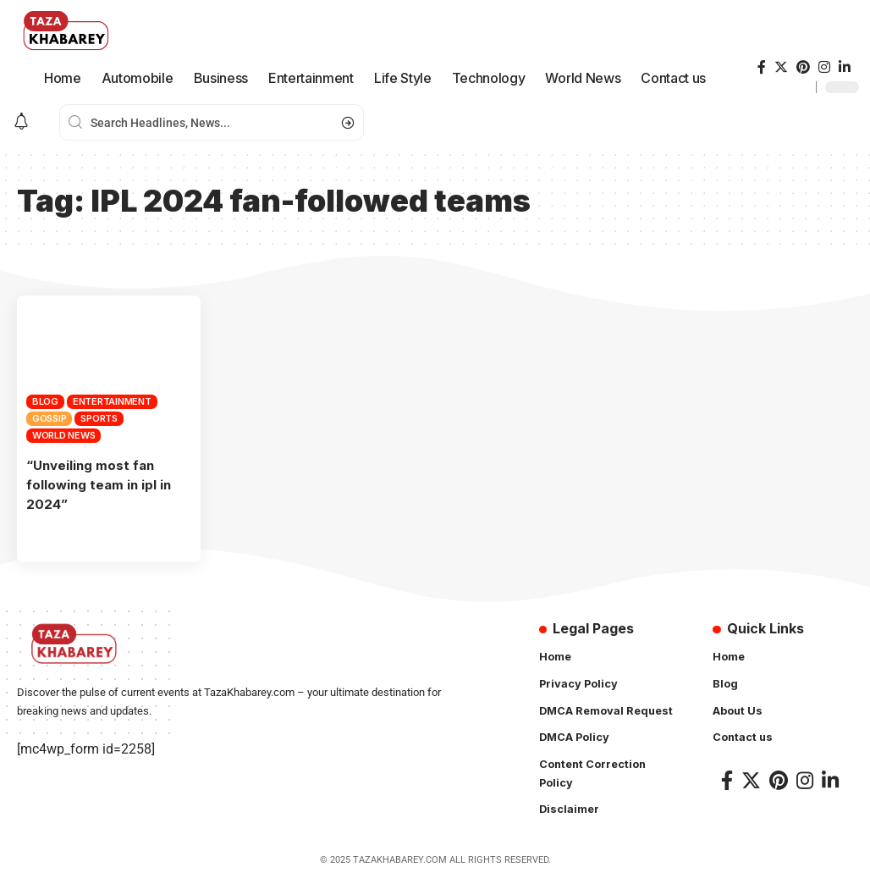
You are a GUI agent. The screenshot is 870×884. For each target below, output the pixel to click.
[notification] (21, 123)
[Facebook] (761, 67)
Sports (99, 418)
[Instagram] (824, 67)
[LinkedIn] (844, 67)
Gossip (49, 418)
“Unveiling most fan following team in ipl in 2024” (100, 484)
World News (64, 435)
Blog (45, 401)
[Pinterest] (803, 67)
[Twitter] (781, 67)
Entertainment (112, 401)
